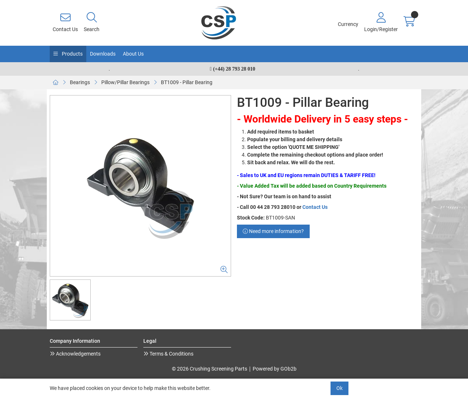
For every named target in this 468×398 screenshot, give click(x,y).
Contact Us (315, 207)
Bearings (80, 82)
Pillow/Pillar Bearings (125, 82)
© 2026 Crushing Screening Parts (209, 369)
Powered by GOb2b (275, 369)
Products (72, 54)
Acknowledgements (78, 354)
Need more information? (273, 231)
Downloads (103, 54)
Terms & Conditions (170, 354)
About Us (133, 54)
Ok (339, 388)
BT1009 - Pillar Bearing (186, 82)
